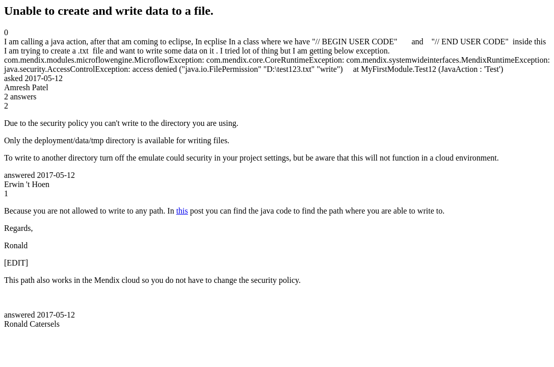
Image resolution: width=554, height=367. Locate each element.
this (182, 210)
